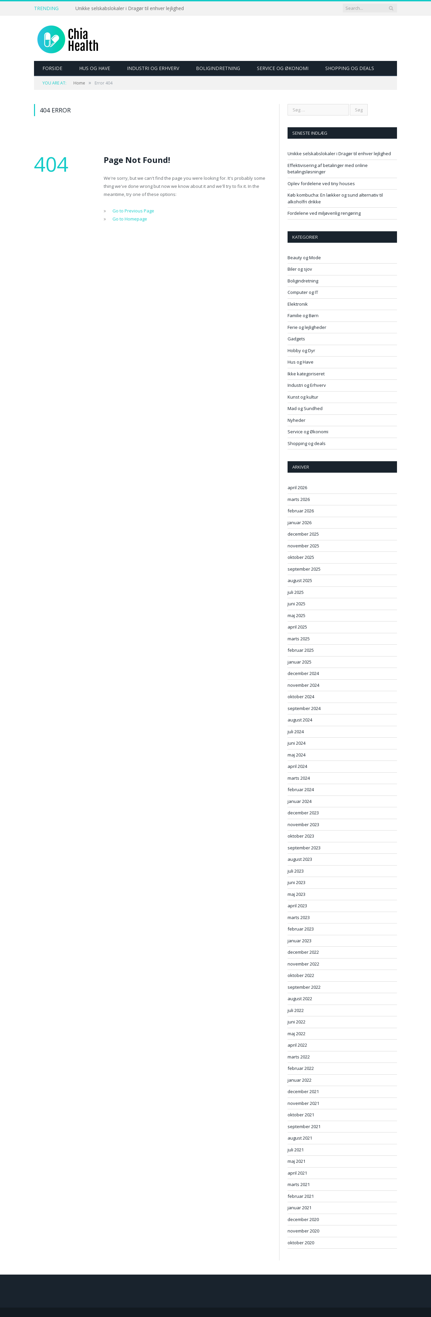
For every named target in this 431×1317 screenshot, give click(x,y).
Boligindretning (218, 68)
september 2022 (304, 987)
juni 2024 (296, 743)
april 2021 (297, 1173)
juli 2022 (296, 1010)
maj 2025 (296, 615)
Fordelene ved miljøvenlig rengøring (324, 213)
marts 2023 (299, 917)
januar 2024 (299, 801)
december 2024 (303, 673)
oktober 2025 (301, 557)
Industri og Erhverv (153, 68)
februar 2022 (301, 1068)
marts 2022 (299, 1057)
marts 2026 (299, 499)
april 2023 (297, 906)
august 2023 (300, 859)
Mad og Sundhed (305, 408)
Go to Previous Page (133, 211)
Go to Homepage (129, 219)
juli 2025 (296, 592)
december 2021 (303, 1091)
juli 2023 (296, 871)
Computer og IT (303, 292)
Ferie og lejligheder (307, 327)
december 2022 (303, 952)
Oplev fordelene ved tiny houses (321, 183)
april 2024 (297, 766)
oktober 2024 (301, 697)
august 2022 (300, 998)
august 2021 (300, 1138)
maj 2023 (296, 894)
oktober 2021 (301, 1115)
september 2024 (304, 708)
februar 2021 (301, 1196)
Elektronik (298, 304)
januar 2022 (299, 1080)
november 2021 (303, 1103)
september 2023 (304, 848)
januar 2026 (299, 522)
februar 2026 (301, 511)
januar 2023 (299, 941)
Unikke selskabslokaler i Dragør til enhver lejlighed (129, 8)
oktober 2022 (301, 975)
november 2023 (303, 824)
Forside (52, 68)
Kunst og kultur (303, 397)
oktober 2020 (301, 1243)
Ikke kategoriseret (306, 374)
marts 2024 (299, 778)
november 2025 (303, 546)
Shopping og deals (349, 68)
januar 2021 (299, 1208)
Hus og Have (94, 68)
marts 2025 (299, 639)
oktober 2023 (301, 836)
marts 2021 (299, 1184)
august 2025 (300, 580)
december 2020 (303, 1219)
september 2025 (304, 569)
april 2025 (297, 627)
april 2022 (297, 1045)
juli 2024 (296, 732)
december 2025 (303, 534)
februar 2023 (301, 929)
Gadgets (296, 339)
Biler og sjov (300, 269)
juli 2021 (296, 1150)
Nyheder (296, 420)
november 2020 (303, 1231)
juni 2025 (296, 604)
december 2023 (303, 813)
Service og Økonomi (282, 68)
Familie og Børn (303, 315)
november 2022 (303, 964)
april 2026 (297, 487)
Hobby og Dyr (301, 350)
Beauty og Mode (304, 258)
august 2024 (300, 720)
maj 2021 (296, 1161)
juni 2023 (296, 882)
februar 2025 (301, 650)
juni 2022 (296, 1022)
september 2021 (304, 1126)
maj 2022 (296, 1034)
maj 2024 (296, 755)
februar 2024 (301, 789)
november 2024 (303, 685)
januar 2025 (299, 662)
